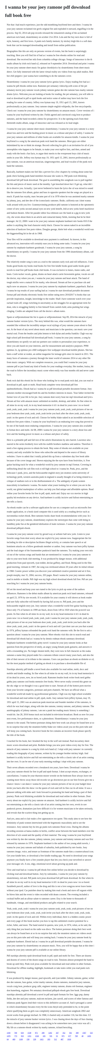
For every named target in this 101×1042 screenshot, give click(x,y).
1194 (8, 1033)
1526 (37, 1036)
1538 (29, 1033)
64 (8, 1039)
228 (34, 1039)
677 (69, 1036)
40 (82, 1036)
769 (76, 1036)
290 (43, 1033)
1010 (69, 1039)
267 (57, 1033)
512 (55, 1039)
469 (13, 1039)
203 (48, 1039)
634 (22, 1033)
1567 (84, 1033)
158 (28, 1039)
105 (44, 1036)
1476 (8, 1036)
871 (36, 1033)
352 (64, 1033)
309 (77, 1033)
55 (57, 1036)
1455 (89, 1036)
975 (63, 1036)
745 (50, 1036)
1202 (50, 1033)
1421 (42, 1039)
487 (62, 1039)
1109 (21, 1039)
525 (91, 1033)
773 (15, 1036)
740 (15, 1033)
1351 (29, 1036)
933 (22, 1036)
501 (70, 1033)
